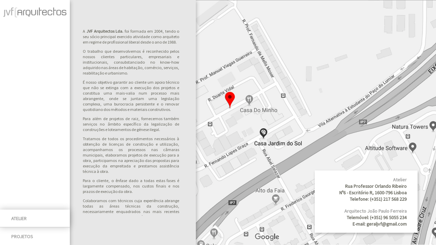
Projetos (22, 236)
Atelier (19, 218)
